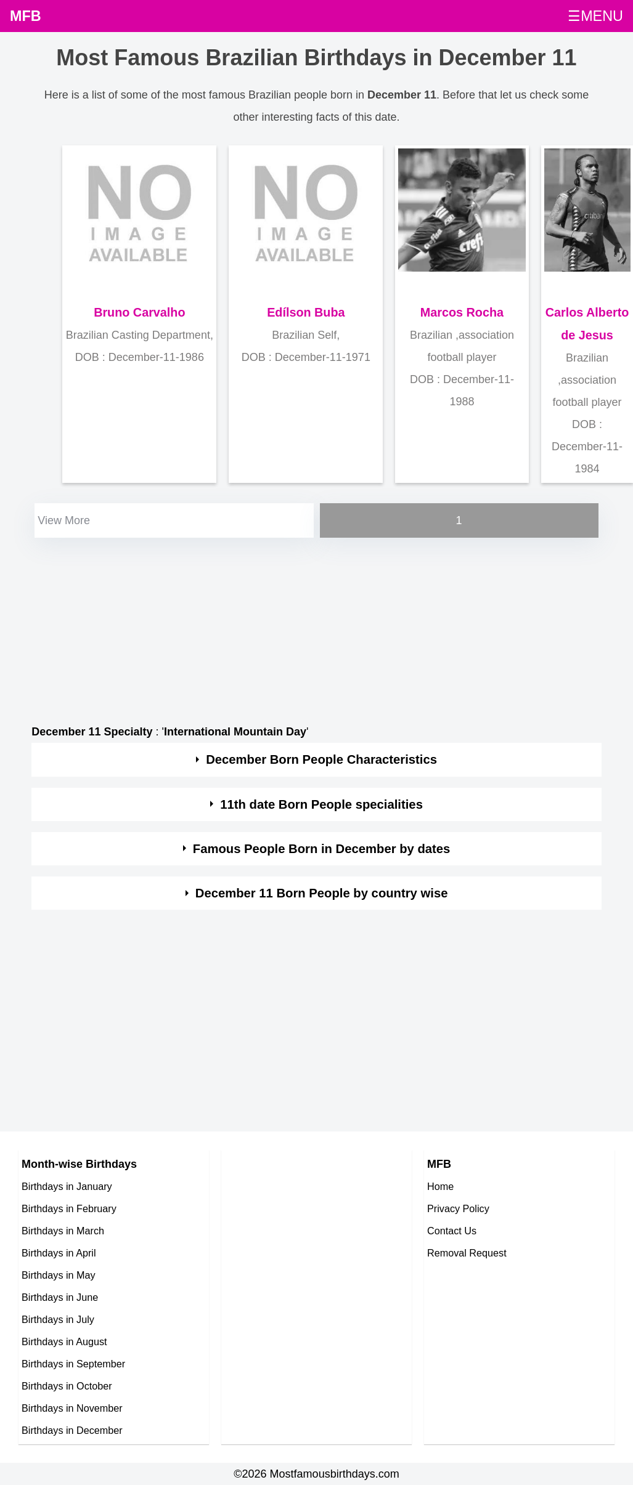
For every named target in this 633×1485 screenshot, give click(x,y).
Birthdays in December (72, 1430)
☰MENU (595, 16)
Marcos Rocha (462, 312)
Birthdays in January (67, 1186)
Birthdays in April (59, 1252)
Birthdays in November (72, 1408)
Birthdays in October (67, 1385)
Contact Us (451, 1230)
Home (440, 1186)
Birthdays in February (69, 1208)
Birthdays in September (73, 1363)
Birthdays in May (59, 1275)
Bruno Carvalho (139, 312)
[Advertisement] (315, 627)
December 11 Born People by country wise (321, 893)
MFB (25, 16)
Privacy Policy (458, 1208)
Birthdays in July (58, 1319)
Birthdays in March (63, 1230)
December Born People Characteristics (321, 759)
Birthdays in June (60, 1297)
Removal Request (467, 1252)
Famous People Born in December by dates (322, 849)
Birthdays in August (64, 1341)
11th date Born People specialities (321, 804)
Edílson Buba (306, 312)
